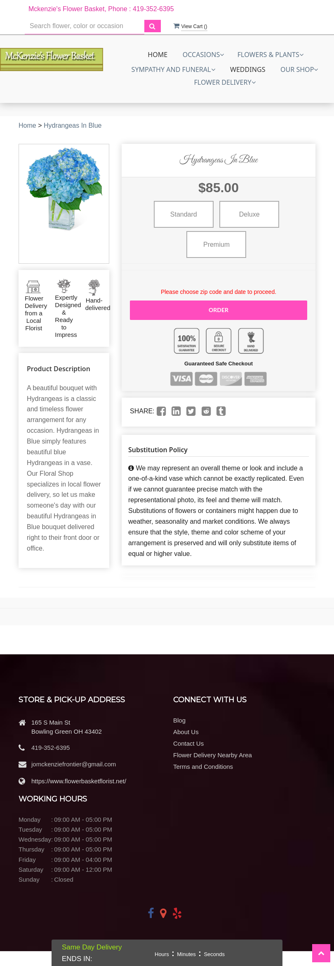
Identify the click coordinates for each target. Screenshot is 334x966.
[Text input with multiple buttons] (84, 26)
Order (218, 309)
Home (157, 54)
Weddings (248, 69)
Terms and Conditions (203, 766)
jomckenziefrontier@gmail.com (73, 764)
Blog (179, 720)
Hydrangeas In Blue (73, 125)
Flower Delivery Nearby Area (212, 754)
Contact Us (188, 743)
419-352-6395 (50, 747)
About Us (186, 731)
